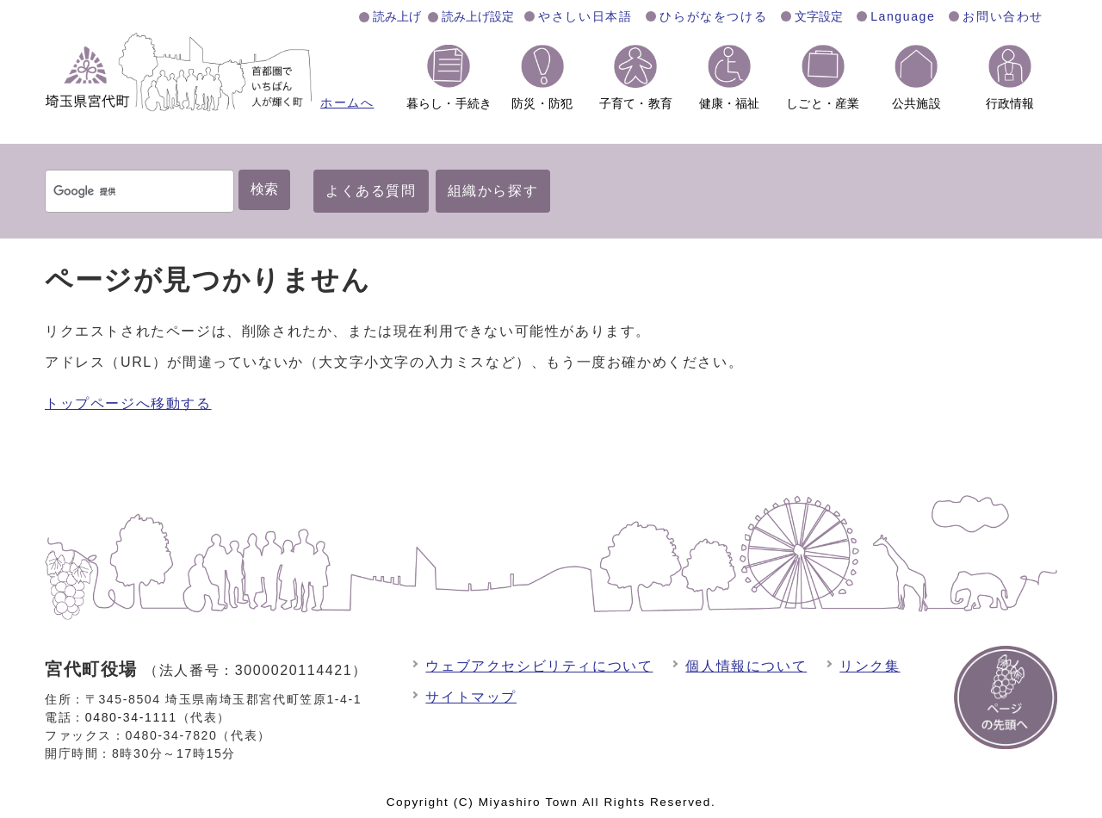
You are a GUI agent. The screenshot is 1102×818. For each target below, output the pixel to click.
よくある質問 (371, 190)
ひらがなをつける (713, 16)
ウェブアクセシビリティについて (539, 666)
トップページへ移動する (128, 403)
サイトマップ (471, 697)
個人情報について (746, 666)
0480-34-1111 (131, 717)
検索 (264, 189)
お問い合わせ (1003, 16)
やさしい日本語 (585, 16)
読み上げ (397, 16)
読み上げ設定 (478, 16)
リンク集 (869, 666)
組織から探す (493, 190)
